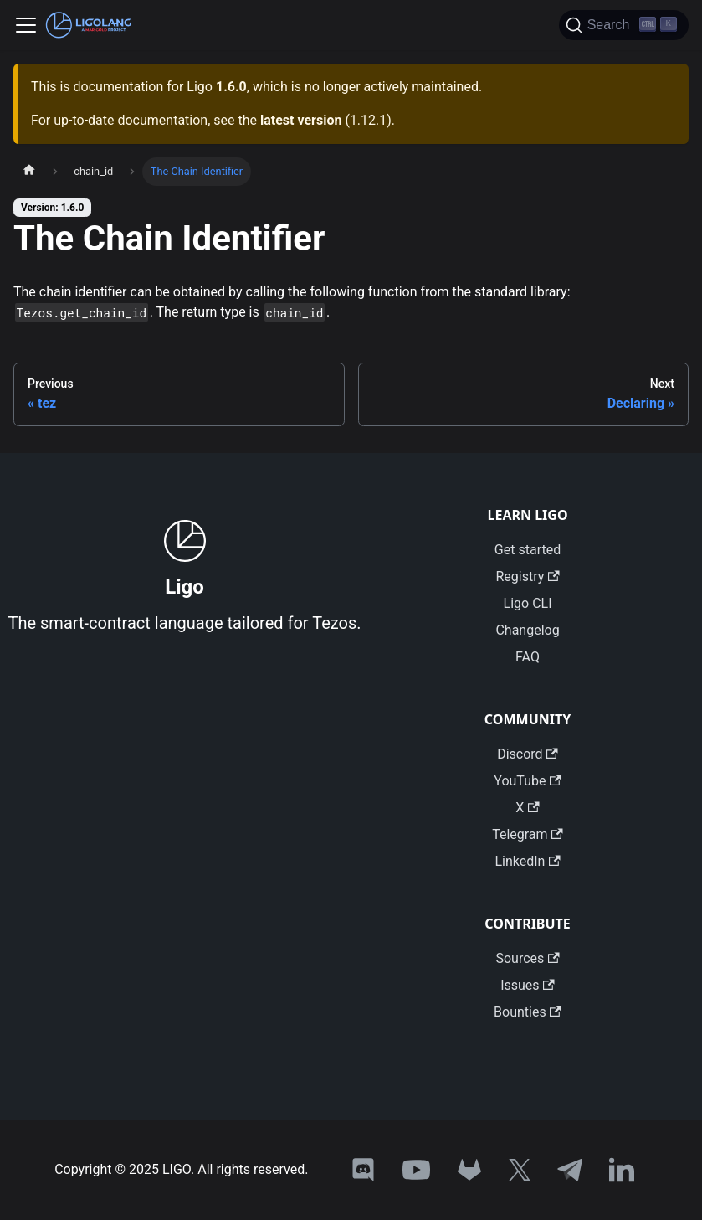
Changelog (527, 630)
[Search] (624, 25)
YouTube (527, 781)
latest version (300, 120)
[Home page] (29, 171)
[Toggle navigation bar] (25, 25)
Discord (527, 754)
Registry (527, 576)
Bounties (527, 1012)
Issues (527, 985)
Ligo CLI (528, 603)
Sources (527, 958)
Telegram (527, 834)
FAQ (527, 657)
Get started (527, 550)
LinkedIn (527, 861)
